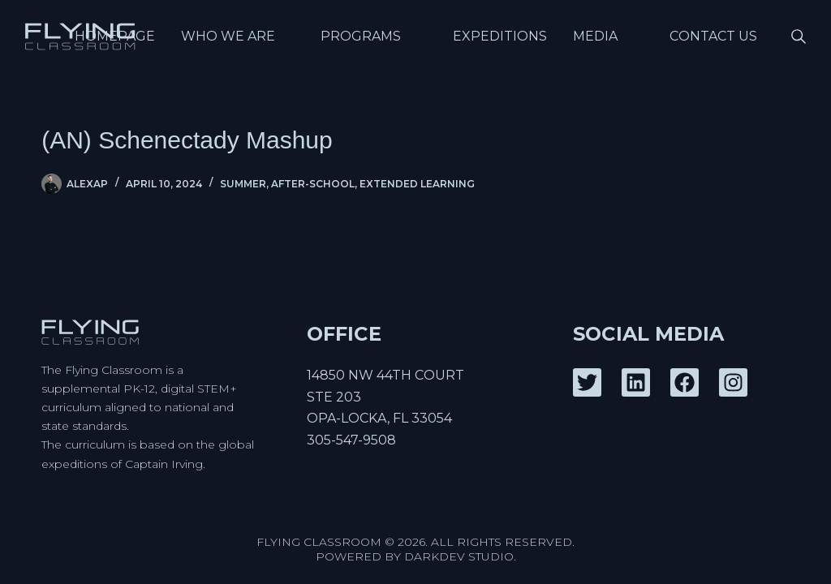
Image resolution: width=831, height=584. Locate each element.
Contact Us (713, 36)
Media (608, 36)
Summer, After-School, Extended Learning (347, 184)
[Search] (798, 36)
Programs (374, 36)
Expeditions (500, 36)
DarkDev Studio (459, 556)
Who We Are (241, 36)
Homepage (115, 36)
